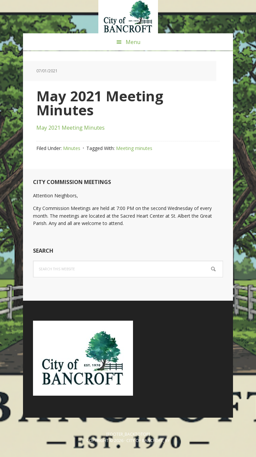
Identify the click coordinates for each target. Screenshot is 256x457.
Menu (133, 42)
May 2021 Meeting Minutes (70, 127)
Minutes (71, 148)
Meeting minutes (134, 148)
